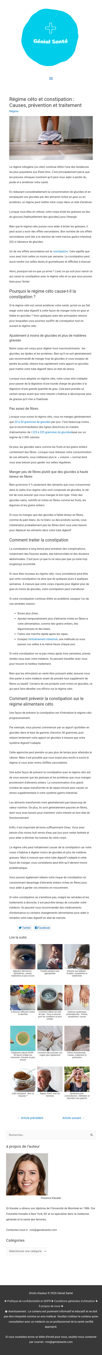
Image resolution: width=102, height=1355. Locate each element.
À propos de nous (49, 1306)
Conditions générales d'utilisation (74, 1301)
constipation (60, 251)
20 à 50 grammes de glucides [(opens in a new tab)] (32, 422)
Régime (13, 111)
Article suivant (73, 1118)
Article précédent (30, 1118)
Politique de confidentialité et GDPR (29, 1301)
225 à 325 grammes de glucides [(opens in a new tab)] (52, 432)
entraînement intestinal (43, 639)
